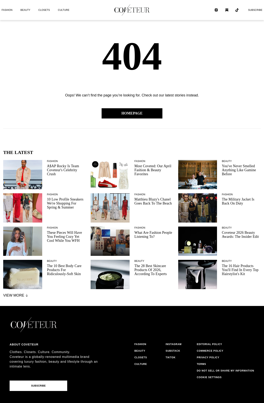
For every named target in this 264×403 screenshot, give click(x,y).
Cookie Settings (209, 377)
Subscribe (255, 10)
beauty (25, 10)
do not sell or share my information (225, 370)
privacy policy (208, 357)
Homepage (132, 113)
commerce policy (210, 350)
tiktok (171, 357)
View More (16, 295)
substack (173, 350)
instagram (174, 344)
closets (44, 10)
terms (201, 364)
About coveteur (24, 344)
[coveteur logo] (132, 10)
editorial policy (209, 344)
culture (63, 10)
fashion (7, 10)
